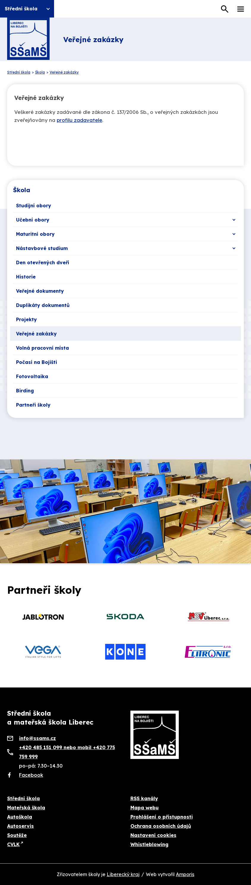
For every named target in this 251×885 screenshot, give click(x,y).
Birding (25, 391)
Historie (26, 277)
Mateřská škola (26, 808)
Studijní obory (33, 205)
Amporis (185, 874)
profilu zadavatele (79, 120)
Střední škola (23, 798)
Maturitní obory (35, 234)
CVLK (13, 844)
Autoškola (19, 817)
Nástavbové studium (42, 248)
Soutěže (17, 835)
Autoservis (20, 826)
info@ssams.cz (37, 738)
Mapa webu (144, 808)
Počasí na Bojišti (36, 362)
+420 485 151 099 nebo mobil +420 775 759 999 (67, 752)
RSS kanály (144, 798)
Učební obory (32, 220)
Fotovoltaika (32, 376)
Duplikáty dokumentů (43, 305)
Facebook (31, 775)
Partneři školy (33, 405)
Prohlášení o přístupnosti (161, 817)
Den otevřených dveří (42, 262)
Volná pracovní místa (42, 348)
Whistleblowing (149, 844)
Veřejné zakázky (36, 334)
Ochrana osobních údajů (160, 826)
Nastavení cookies (153, 835)
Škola (21, 190)
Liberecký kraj (123, 874)
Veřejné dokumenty (40, 291)
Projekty (26, 319)
